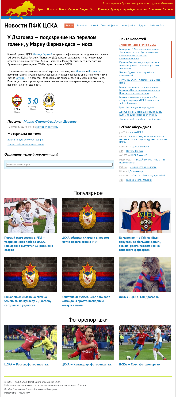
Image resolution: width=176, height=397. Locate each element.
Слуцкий (20, 78)
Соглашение (19, 389)
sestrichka (124, 175)
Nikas (122, 171)
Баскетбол (82, 25)
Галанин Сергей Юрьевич (139, 179)
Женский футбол (109, 25)
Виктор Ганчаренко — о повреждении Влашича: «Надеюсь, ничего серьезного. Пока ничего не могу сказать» (139, 90)
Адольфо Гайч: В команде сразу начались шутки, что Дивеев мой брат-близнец (140, 113)
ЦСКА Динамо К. (139, 155)
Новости (52, 9)
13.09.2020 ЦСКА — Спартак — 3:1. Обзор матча (139, 81)
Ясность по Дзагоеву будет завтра (25, 139)
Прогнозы (155, 9)
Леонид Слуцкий (42, 54)
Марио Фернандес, (38, 121)
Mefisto (123, 167)
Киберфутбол (157, 25)
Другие (142, 25)
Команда (103, 9)
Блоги (62, 9)
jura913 (123, 132)
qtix (121, 179)
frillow (122, 136)
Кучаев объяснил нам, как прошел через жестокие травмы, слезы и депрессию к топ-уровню (139, 65)
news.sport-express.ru (47, 126)
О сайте (8, 389)
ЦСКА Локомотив (141, 146)
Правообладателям (36, 389)
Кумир (41, 9)
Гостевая (168, 9)
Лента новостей (132, 38)
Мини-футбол (128, 25)
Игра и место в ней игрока (143, 167)
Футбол (69, 25)
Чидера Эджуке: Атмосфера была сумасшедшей (136, 74)
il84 (121, 151)
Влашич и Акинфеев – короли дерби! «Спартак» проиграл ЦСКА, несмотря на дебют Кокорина (139, 100)
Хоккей (94, 25)
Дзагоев (81, 71)
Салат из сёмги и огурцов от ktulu (149, 175)
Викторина (52, 389)
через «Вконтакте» (163, 3)
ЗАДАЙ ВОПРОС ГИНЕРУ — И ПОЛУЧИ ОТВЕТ (142, 161)
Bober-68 (124, 146)
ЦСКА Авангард (136, 171)
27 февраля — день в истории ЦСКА (137, 44)
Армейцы (129, 9)
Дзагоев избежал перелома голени (25, 144)
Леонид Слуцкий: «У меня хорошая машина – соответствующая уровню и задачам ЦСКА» (143, 139)
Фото (93, 9)
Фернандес (95, 71)
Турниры (116, 9)
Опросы (73, 9)
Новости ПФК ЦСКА (31, 25)
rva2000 (123, 155)
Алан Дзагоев (65, 121)
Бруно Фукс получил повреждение (137, 107)
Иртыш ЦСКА (136, 132)
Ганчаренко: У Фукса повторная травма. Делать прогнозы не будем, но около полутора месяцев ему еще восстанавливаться (139, 54)
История (142, 9)
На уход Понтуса (134, 151)
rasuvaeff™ (24, 392)
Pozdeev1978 (126, 159)
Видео (84, 9)
